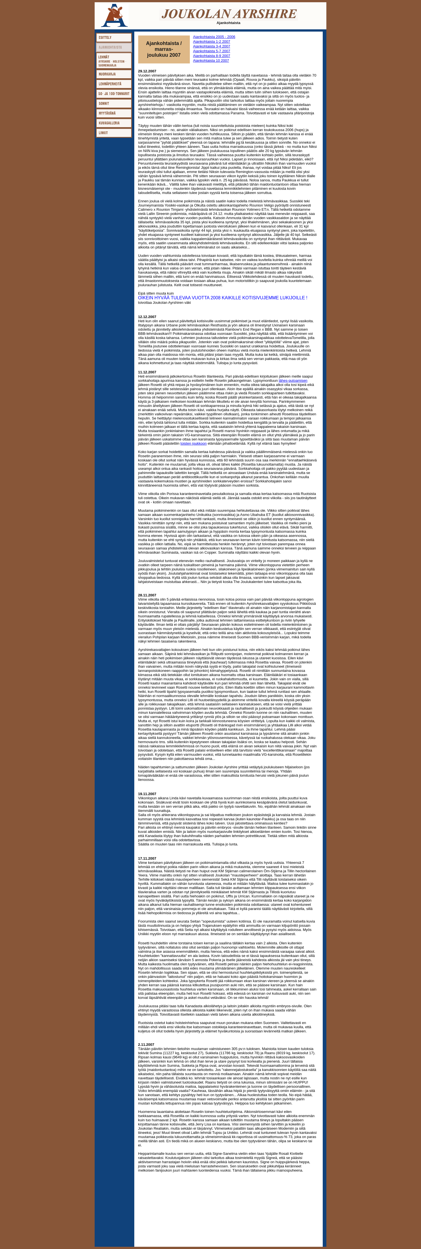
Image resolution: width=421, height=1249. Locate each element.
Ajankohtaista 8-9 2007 (211, 56)
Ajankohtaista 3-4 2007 (211, 46)
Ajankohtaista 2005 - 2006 (214, 37)
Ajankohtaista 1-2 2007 (211, 41)
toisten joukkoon (193, 443)
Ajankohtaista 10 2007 (211, 60)
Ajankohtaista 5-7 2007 (211, 51)
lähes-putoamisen (293, 380)
